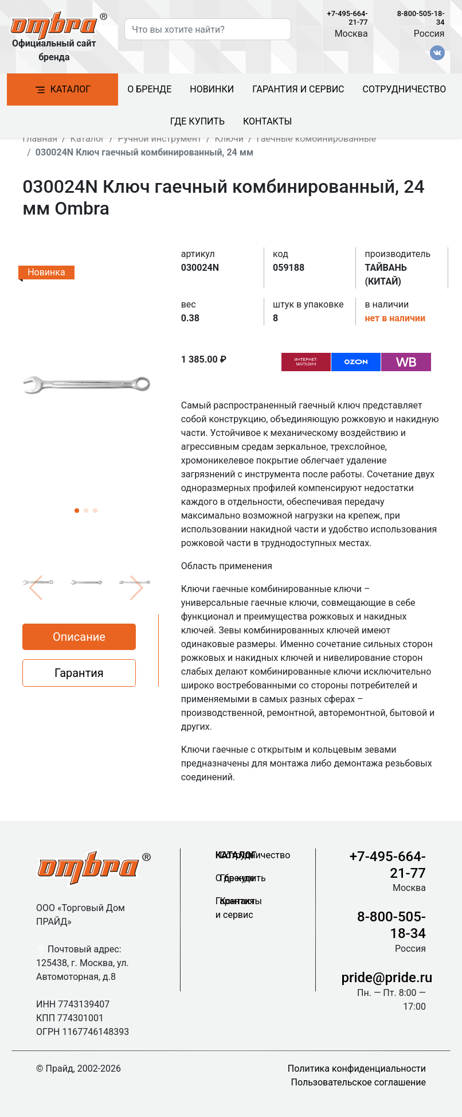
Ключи (229, 138)
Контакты (267, 121)
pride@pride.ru (386, 978)
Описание (79, 637)
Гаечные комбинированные (316, 138)
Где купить (197, 121)
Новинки (212, 89)
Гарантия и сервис (298, 89)
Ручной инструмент (159, 138)
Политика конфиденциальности (357, 1068)
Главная (39, 138)
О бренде (149, 89)
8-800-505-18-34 (391, 925)
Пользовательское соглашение (358, 1082)
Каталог (62, 90)
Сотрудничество (405, 89)
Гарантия (79, 673)
